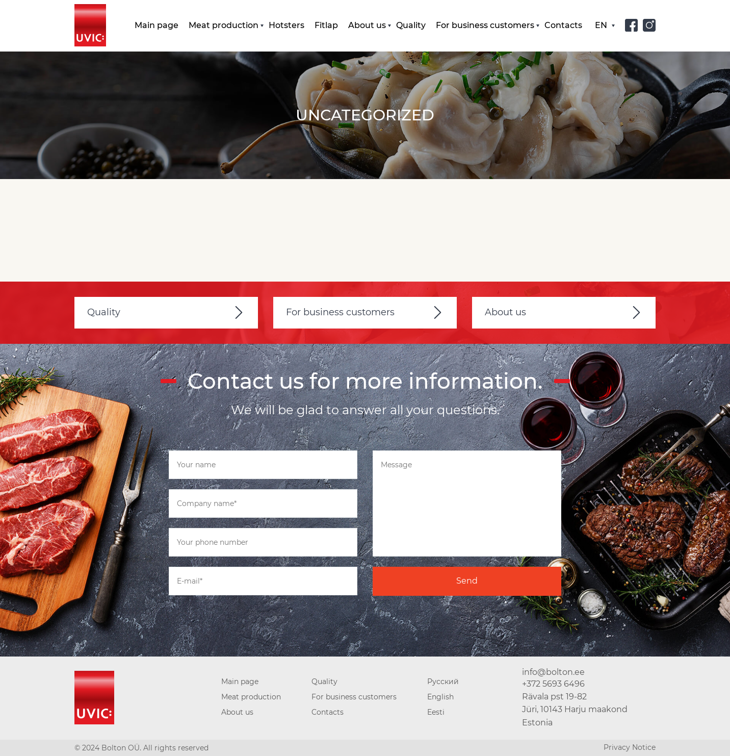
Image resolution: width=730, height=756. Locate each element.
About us (367, 25)
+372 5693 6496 (553, 684)
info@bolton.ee (553, 672)
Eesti (436, 712)
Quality (411, 25)
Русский (443, 681)
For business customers (485, 25)
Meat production (223, 25)
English (440, 696)
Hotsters (286, 25)
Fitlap (326, 25)
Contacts (563, 25)
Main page (156, 25)
